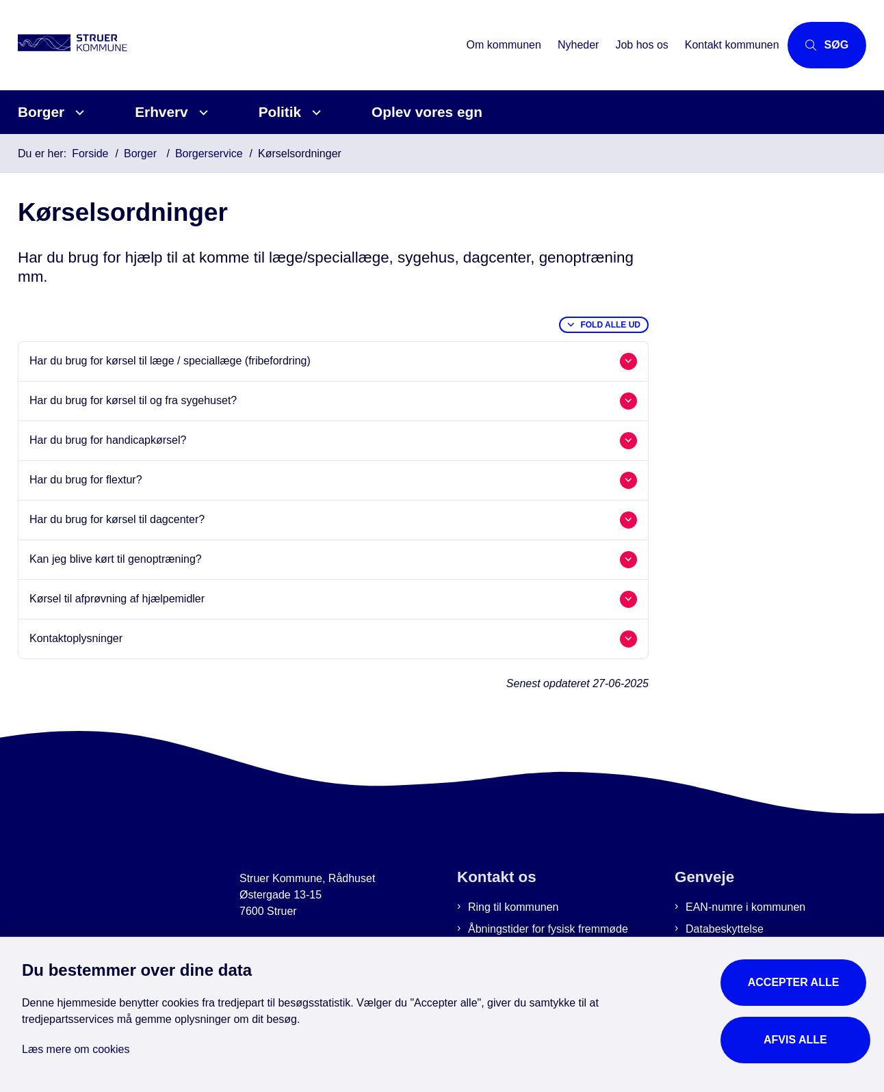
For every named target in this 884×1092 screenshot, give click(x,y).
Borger (41, 112)
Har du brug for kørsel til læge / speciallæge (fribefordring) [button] (170, 361)
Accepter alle (797, 978)
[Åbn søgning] (817, 45)
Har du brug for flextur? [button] (85, 479)
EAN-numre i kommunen (745, 907)
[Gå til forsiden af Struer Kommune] (93, 45)
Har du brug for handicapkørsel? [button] (107, 440)
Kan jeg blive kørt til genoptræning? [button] (115, 559)
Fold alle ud (610, 325)
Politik (280, 112)
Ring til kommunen (513, 907)
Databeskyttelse (725, 929)
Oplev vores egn (427, 112)
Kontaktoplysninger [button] (75, 638)
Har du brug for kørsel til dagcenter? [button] (117, 519)
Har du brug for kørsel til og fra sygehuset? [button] (133, 400)
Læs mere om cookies (75, 1045)
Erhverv (161, 112)
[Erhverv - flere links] (201, 112)
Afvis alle (797, 1035)
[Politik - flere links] (314, 112)
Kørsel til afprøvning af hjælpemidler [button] (117, 598)
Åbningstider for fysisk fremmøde (548, 929)
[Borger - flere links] (77, 112)
